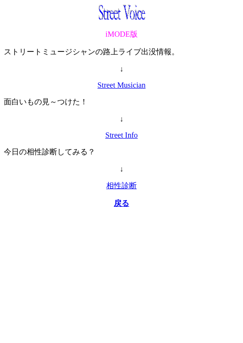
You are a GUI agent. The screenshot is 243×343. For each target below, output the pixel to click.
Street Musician (122, 85)
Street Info (121, 135)
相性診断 (121, 186)
